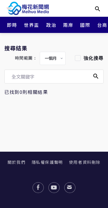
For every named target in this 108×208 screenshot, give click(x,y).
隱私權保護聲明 (47, 162)
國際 (85, 24)
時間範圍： (26, 58)
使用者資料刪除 (85, 162)
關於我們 (16, 162)
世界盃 (31, 24)
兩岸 (68, 24)
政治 (51, 24)
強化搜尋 (94, 58)
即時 (12, 24)
